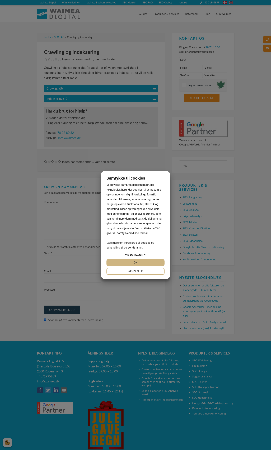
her (140, 247)
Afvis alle (135, 271)
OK (135, 262)
